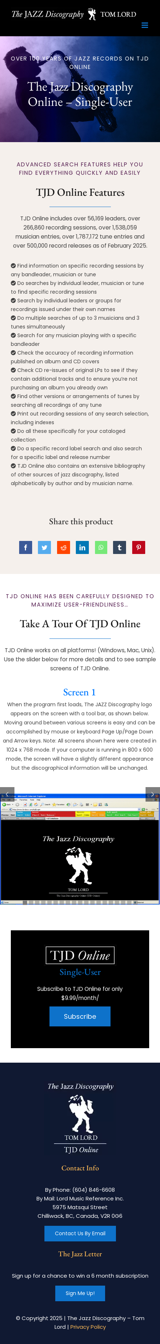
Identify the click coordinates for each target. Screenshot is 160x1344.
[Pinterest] (138, 547)
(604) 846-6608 (93, 1190)
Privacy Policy (88, 1327)
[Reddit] (63, 547)
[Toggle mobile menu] (145, 25)
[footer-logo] (80, 1083)
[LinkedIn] (82, 547)
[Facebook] (25, 547)
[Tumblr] (119, 547)
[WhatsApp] (101, 547)
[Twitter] (44, 547)
